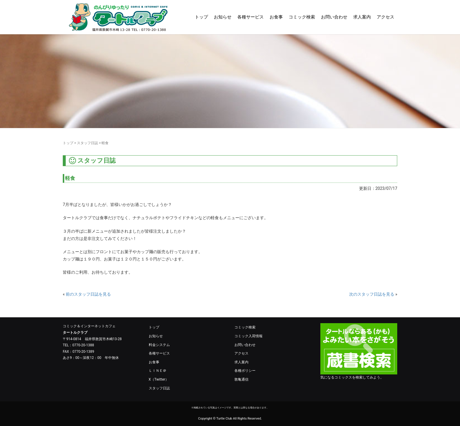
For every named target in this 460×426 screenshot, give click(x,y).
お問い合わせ (334, 17)
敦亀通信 (241, 379)
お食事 (276, 17)
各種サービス (250, 17)
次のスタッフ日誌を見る (371, 294)
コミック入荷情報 (248, 336)
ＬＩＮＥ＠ (157, 371)
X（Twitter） (159, 379)
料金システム (159, 345)
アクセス (385, 17)
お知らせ (222, 17)
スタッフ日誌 (87, 143)
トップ (201, 17)
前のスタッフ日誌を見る (88, 294)
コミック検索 (302, 17)
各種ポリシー (245, 371)
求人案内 (362, 17)
